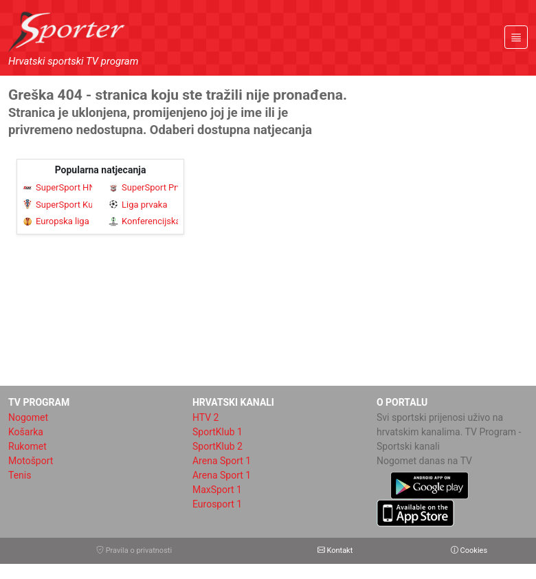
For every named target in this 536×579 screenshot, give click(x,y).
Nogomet (28, 417)
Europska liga (56, 221)
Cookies (469, 550)
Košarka (25, 431)
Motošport (30, 460)
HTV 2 (205, 417)
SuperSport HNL (57, 187)
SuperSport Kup (57, 204)
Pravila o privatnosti (134, 550)
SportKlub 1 (217, 431)
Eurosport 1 (217, 504)
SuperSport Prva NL (143, 187)
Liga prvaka (138, 204)
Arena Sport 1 (221, 460)
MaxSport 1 (217, 489)
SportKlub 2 (217, 446)
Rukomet (27, 446)
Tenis (19, 475)
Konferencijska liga (143, 221)
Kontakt (335, 550)
